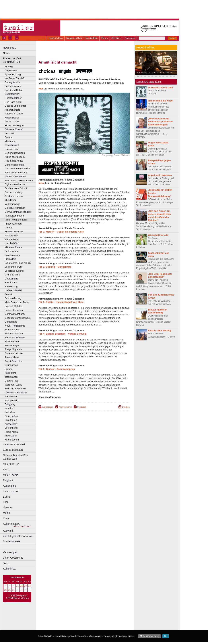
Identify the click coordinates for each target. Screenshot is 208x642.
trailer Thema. (11, 475)
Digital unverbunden (15, 184)
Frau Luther (11, 435)
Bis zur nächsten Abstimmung (157, 311)
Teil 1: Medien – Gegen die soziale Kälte (61, 231)
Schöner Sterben (14, 333)
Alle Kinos (116, 38)
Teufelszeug (11, 286)
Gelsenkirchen (78, 623)
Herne (97, 623)
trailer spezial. (11, 491)
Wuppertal (99, 630)
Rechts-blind (11, 396)
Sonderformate (11, 541)
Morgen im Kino (74, 38)
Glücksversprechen (15, 207)
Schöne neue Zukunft (16, 188)
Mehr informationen (149, 636)
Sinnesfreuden (12, 329)
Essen (58, 623)
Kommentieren (65, 407)
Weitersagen (47, 407)
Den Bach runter (13, 102)
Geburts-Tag (11, 380)
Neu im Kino (92, 38)
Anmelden (130, 38)
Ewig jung (10, 404)
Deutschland (11, 278)
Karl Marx (10, 412)
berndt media (68, 614)
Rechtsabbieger (13, 98)
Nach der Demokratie (16, 172)
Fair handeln (11, 400)
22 (21, 585)
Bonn (64, 620)
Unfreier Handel (13, 290)
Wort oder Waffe (13, 384)
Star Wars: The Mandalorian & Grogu (154, 72)
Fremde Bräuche (14, 231)
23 (25, 585)
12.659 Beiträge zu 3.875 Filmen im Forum (17, 597)
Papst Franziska (13, 361)
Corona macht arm (15, 314)
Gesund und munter (15, 105)
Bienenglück (11, 416)
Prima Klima (11, 431)
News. (6, 53)
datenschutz (95, 614)
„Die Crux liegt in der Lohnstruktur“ (160, 275)
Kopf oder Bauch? (14, 78)
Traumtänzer (11, 376)
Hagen (90, 623)
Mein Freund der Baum (17, 302)
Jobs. (6, 563)
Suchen (172, 38)
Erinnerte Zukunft (14, 129)
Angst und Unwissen (160, 175)
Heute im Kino (56, 38)
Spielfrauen (11, 420)
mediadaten (113, 614)
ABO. (6, 469)
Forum (104, 38)
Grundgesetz (12, 365)
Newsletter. (9, 47)
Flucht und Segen (14, 125)
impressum (82, 614)
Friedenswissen (13, 86)
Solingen (85, 630)
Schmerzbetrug (13, 298)
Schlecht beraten (14, 310)
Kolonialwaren (12, 255)
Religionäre (11, 282)
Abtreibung (10, 372)
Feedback (81, 407)
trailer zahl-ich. (11, 464)
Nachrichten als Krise (160, 100)
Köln (110, 623)
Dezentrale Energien (16, 392)
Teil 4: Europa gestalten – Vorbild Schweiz (62, 333)
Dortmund (89, 620)
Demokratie (11, 321)
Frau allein (10, 259)
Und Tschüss (11, 243)
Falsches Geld (12, 341)
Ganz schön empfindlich (17, 168)
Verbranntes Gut (13, 266)
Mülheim (83, 627)
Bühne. (7, 496)
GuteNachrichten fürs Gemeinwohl (15, 457)
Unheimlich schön (14, 164)
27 (13, 590)
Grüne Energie (12, 274)
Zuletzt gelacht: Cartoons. (18, 536)
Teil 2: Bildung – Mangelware (54, 266)
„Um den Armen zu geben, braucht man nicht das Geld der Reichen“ (159, 215)
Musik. (7, 512)
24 (29, 585)
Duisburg (111, 620)
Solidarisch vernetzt (15, 388)
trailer (84, 617)
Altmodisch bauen (14, 215)
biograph (54, 617)
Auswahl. (8, 530)
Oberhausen (102, 627)
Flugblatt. (8, 480)
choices (64, 617)
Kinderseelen (12, 439)
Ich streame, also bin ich (18, 263)
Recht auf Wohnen (15, 337)
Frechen (66, 623)
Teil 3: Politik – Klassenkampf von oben (60, 302)
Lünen (75, 627)
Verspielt (9, 133)
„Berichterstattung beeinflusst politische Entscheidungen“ (160, 121)
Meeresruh (10, 141)
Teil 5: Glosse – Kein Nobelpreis (56, 369)
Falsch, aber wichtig (159, 330)
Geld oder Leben (14, 196)
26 (9, 590)
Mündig (9, 66)
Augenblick (9, 485)
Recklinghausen (71, 630)
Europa (9, 137)
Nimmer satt (11, 235)
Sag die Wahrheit (14, 306)
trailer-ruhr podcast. (14, 444)
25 (5, 590)
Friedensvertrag (13, 223)
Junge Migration (13, 349)
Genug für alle (12, 82)
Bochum (56, 620)
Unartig (9, 227)
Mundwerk (10, 200)
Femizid (9, 294)
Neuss (92, 627)
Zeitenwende (12, 251)
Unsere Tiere (12, 149)
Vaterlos (9, 408)
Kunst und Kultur (14, 90)
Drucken (126, 407)
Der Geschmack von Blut (18, 211)
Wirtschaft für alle (158, 235)
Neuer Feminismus (15, 325)
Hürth (104, 623)
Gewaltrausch (12, 145)
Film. (6, 502)
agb (104, 614)
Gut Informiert (12, 94)
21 (17, 585)
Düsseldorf (100, 620)
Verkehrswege (12, 204)
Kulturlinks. (9, 568)
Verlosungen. (10, 552)
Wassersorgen (12, 345)
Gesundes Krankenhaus (18, 318)
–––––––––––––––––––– (17, 546)
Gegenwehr (11, 70)
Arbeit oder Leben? (15, 157)
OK (165, 636)
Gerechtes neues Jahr (160, 87)
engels (73, 617)
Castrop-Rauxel (75, 620)
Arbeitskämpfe (12, 109)
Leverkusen (65, 627)
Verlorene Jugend (14, 270)
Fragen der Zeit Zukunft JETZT (20, 60)
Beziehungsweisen (15, 153)
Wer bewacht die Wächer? (19, 180)
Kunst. (6, 518)
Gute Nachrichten (14, 353)
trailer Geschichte (13, 557)
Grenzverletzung (13, 192)
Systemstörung (13, 74)
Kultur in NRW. (11, 523)
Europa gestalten (13, 449)
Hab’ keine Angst (14, 160)
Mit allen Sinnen (13, 247)
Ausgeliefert (11, 424)
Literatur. (8, 507)
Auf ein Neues (12, 121)
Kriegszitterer (12, 117)
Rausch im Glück (14, 113)
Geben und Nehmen (15, 176)
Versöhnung (11, 427)
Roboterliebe (11, 239)
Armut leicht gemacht (16, 219)
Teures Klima (12, 357)
